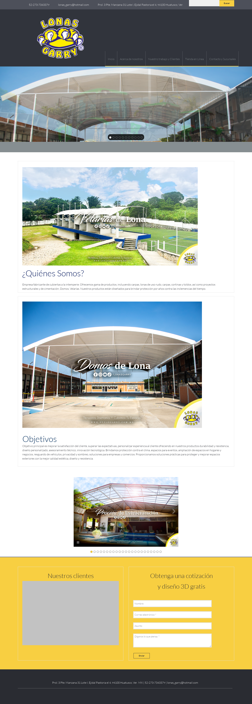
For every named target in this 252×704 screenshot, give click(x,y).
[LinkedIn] (121, 694)
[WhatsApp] (135, 694)
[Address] (139, 4)
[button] (126, 512)
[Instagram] (128, 694)
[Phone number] (38, 4)
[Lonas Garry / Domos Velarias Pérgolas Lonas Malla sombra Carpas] (61, 38)
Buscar (227, 3)
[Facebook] (114, 694)
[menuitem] (111, 58)
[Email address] (72, 4)
